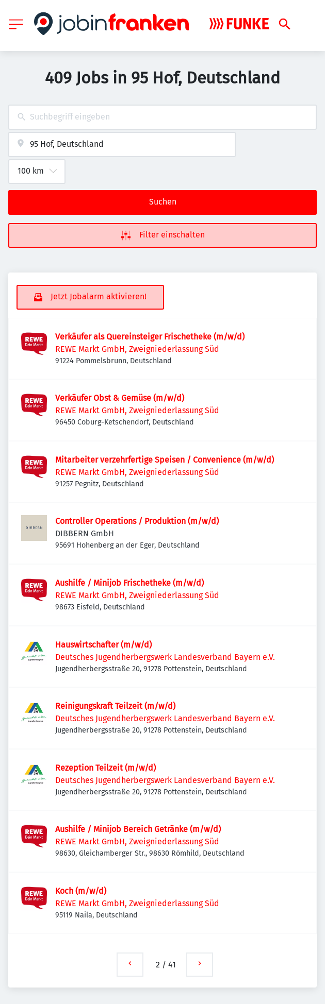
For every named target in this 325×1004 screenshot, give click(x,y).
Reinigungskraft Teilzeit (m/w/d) (115, 706)
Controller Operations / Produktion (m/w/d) (137, 521)
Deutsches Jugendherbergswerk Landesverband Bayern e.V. (165, 657)
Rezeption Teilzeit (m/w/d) (105, 768)
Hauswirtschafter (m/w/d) (103, 645)
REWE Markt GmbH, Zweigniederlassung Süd (137, 349)
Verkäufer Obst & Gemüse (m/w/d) (119, 398)
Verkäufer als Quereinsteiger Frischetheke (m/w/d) (150, 337)
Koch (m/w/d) (80, 891)
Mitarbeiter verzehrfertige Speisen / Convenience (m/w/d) (164, 460)
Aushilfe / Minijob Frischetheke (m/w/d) (129, 583)
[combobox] (162, 117)
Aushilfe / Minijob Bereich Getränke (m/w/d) (138, 829)
